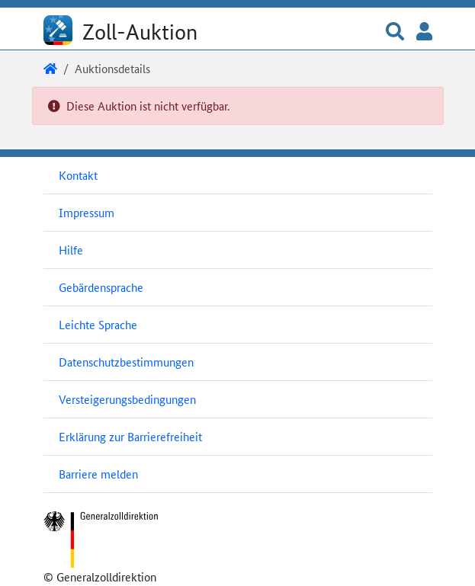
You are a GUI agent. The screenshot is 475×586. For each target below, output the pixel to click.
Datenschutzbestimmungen (126, 362)
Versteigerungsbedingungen (127, 399)
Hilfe (71, 250)
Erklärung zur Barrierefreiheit (130, 436)
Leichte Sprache (98, 324)
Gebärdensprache (101, 287)
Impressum (86, 212)
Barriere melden (98, 474)
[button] (395, 32)
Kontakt (78, 175)
